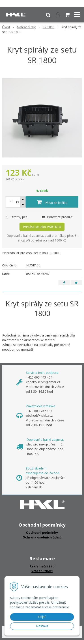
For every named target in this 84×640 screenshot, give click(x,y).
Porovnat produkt (57, 217)
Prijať (42, 617)
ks (17, 202)
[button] (48, 14)
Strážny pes (16, 217)
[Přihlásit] (58, 14)
